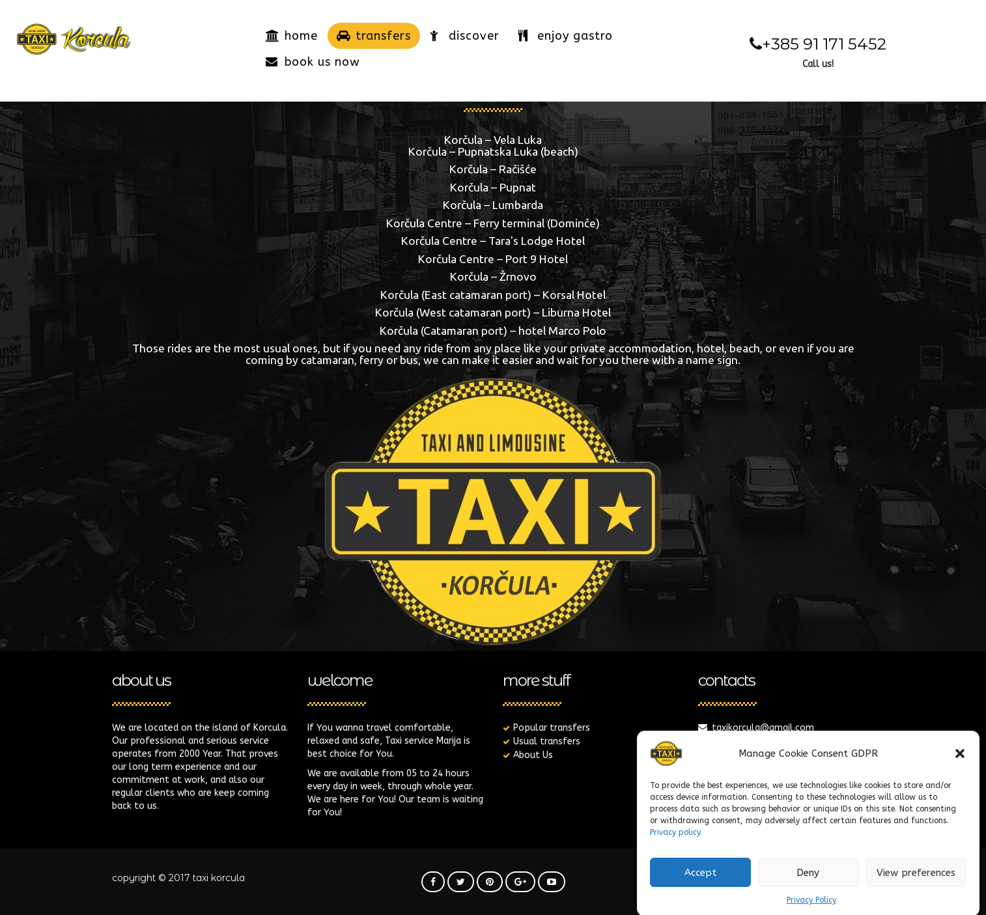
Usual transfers (546, 741)
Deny (807, 884)
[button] (959, 765)
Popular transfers (551, 727)
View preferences (916, 884)
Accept (700, 884)
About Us (533, 755)
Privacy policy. (676, 844)
